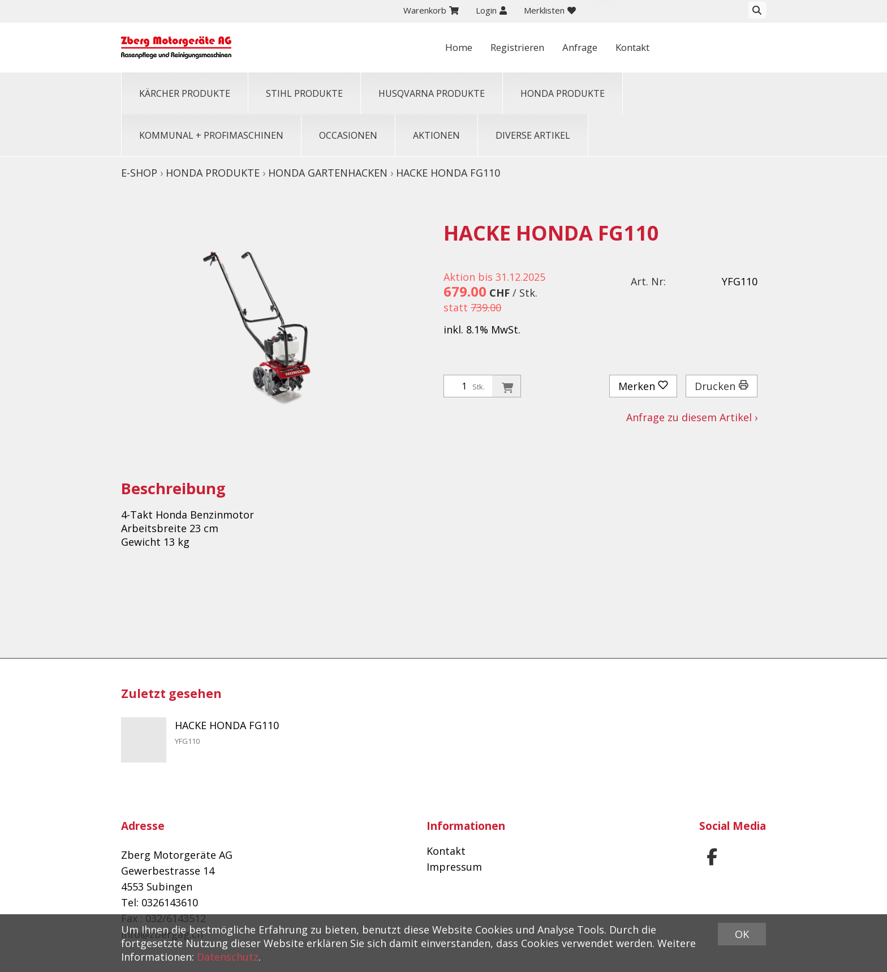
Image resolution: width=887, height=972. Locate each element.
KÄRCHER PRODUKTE (184, 93)
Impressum (454, 866)
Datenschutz (228, 957)
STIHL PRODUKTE (304, 93)
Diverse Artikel (533, 135)
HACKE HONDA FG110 (448, 172)
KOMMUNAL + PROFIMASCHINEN (211, 135)
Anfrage (680, 47)
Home (550, 47)
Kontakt (737, 47)
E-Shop (139, 172)
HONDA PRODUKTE (562, 93)
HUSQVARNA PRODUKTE (431, 93)
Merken (643, 386)
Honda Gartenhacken (327, 172)
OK (742, 934)
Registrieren (613, 47)
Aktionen (436, 135)
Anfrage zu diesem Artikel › (691, 417)
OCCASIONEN (348, 135)
